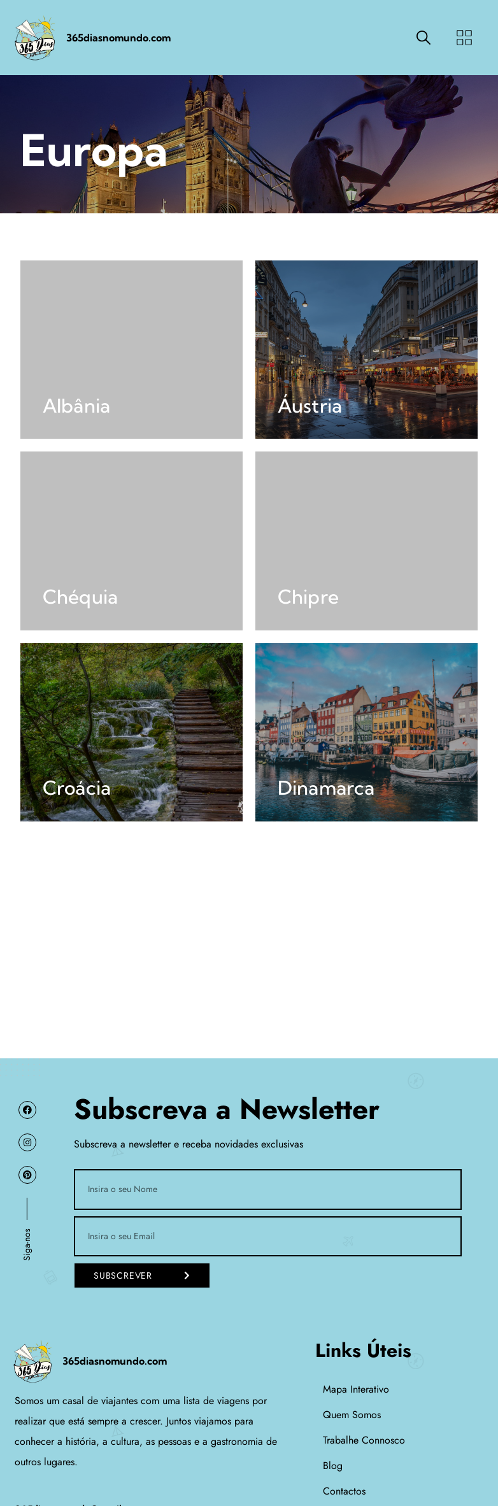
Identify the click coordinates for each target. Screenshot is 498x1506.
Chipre (308, 597)
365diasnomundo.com (118, 37)
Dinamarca (326, 788)
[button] (464, 38)
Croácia (77, 788)
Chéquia (80, 597)
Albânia (76, 406)
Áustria (310, 406)
